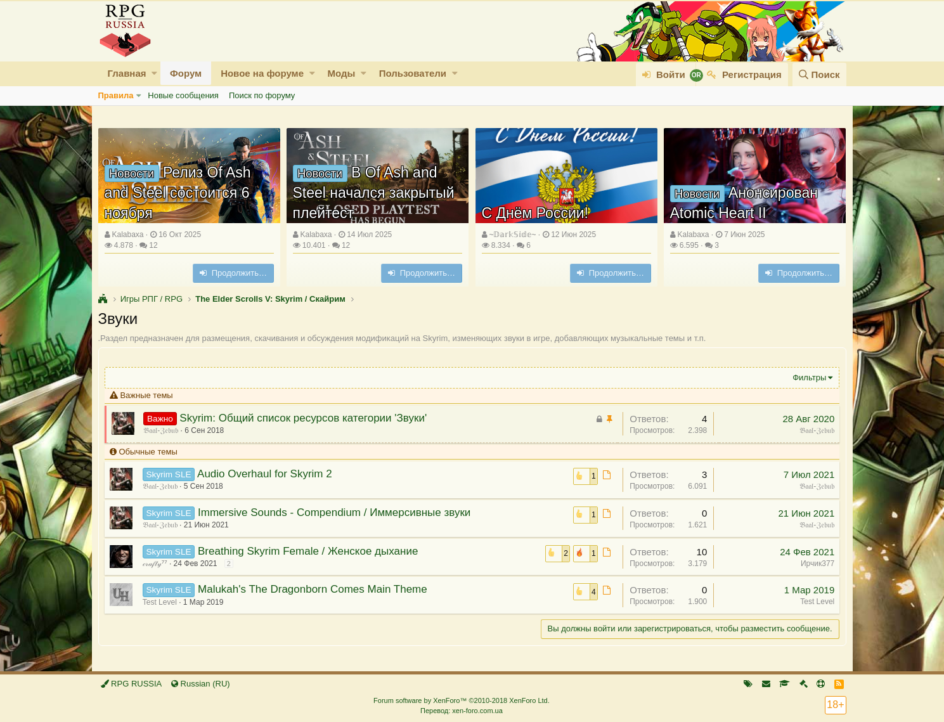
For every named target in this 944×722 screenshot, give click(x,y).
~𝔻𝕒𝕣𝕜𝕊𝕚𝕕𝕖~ (512, 234)
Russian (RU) (200, 683)
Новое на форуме (262, 73)
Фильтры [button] (808, 377)
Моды (341, 73)
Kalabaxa (127, 234)
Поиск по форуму (262, 95)
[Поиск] (819, 74)
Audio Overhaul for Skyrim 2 (265, 474)
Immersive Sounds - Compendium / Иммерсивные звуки (334, 512)
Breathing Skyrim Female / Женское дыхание (308, 551)
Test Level (160, 602)
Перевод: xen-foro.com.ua (461, 710)
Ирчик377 (817, 563)
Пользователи (412, 73)
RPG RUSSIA (131, 683)
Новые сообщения (183, 95)
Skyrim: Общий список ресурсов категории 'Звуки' (303, 418)
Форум (186, 73)
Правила (116, 95)
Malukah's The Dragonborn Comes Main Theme (313, 589)
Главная (127, 73)
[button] (154, 73)
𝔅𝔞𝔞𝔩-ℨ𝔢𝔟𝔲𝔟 (161, 430)
